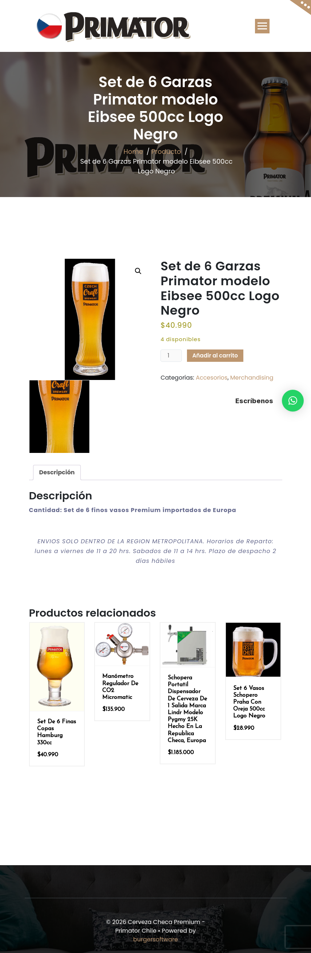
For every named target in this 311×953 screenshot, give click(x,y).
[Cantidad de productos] (171, 355)
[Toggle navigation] (262, 26)
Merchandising (252, 377)
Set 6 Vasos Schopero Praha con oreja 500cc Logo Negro (249, 702)
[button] (293, 401)
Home (133, 151)
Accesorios (211, 377)
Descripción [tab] (57, 472)
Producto (166, 151)
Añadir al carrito (215, 355)
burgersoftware (155, 939)
